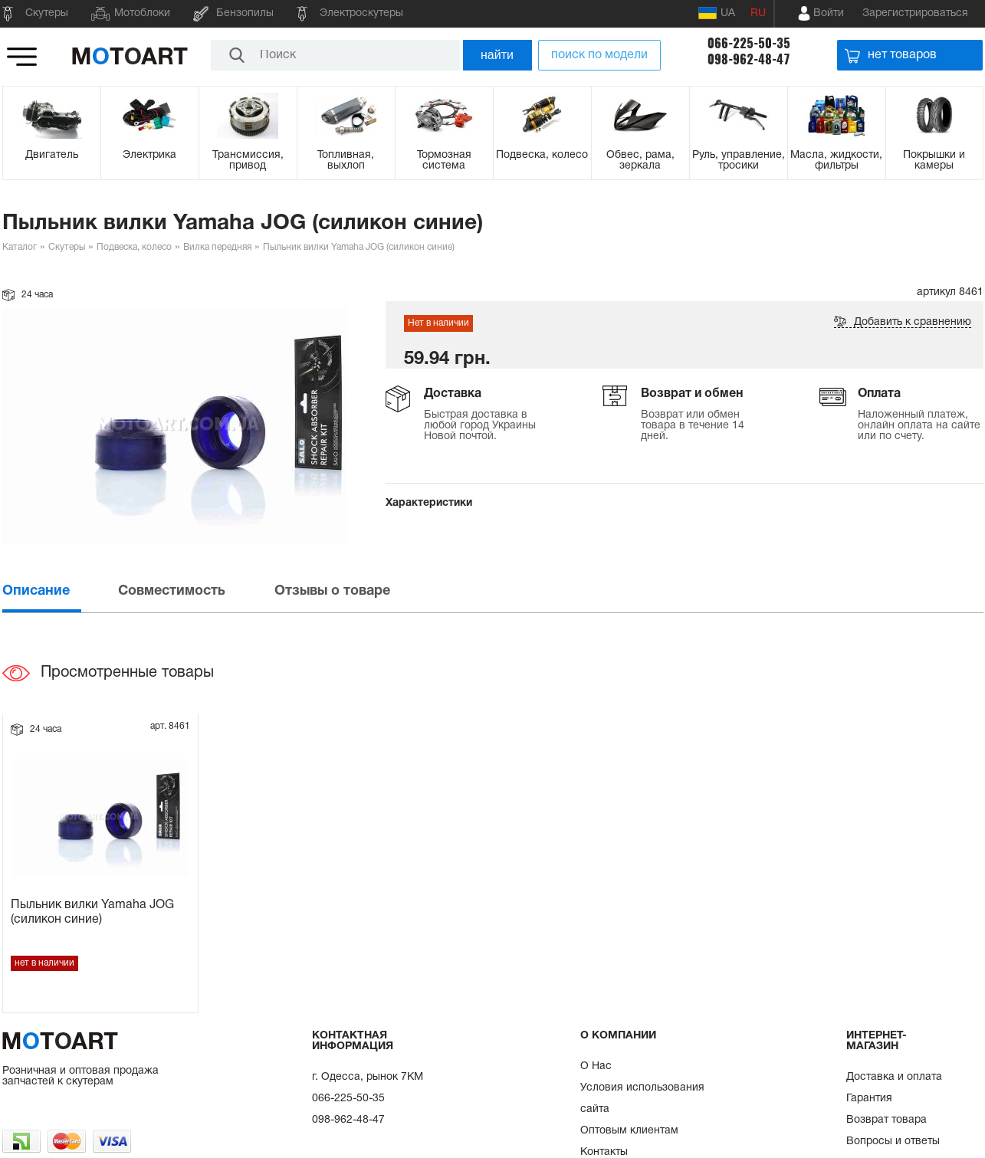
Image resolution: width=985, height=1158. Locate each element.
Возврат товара (886, 1120)
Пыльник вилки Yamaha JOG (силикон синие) (92, 912)
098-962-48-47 (749, 59)
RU (758, 13)
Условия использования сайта (642, 1098)
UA (716, 13)
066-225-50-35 (749, 43)
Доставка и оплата (894, 1077)
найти (497, 54)
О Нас (596, 1066)
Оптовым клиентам (629, 1131)
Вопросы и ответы (893, 1142)
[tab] (59, 591)
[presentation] (59, 591)
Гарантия (869, 1099)
